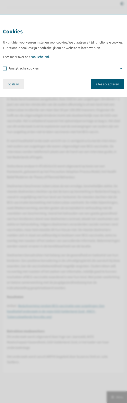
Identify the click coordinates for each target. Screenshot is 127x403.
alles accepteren (107, 84)
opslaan (13, 84)
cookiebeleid (40, 56)
